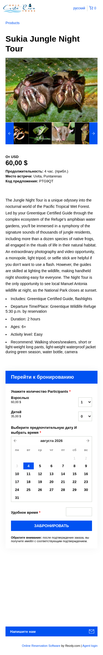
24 (17, 490)
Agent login (90, 645)
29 (74, 490)
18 (28, 482)
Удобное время (25, 512)
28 (63, 490)
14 (63, 474)
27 (51, 490)
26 (40, 490)
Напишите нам (23, 632)
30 (86, 490)
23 (86, 482)
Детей (35, 414)
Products (12, 23)
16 (86, 474)
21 (63, 482)
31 (17, 498)
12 (40, 474)
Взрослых (35, 400)
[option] (17, 133)
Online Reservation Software (41, 645)
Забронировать (51, 526)
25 (28, 490)
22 (74, 482)
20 (51, 482)
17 (17, 482)
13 (51, 474)
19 (40, 482)
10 (17, 474)
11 (28, 474)
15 (74, 474)
